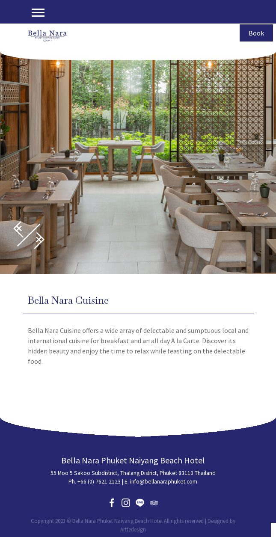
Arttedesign (133, 529)
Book (256, 33)
